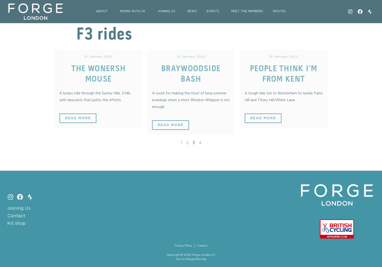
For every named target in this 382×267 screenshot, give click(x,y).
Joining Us (18, 208)
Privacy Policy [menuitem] (183, 246)
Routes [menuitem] (279, 11)
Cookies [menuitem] (202, 246)
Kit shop (16, 224)
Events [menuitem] (213, 11)
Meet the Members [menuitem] (247, 11)
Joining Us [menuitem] (166, 11)
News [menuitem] (192, 11)
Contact (16, 216)
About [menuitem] (102, 11)
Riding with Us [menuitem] (132, 11)
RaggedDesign (196, 259)
